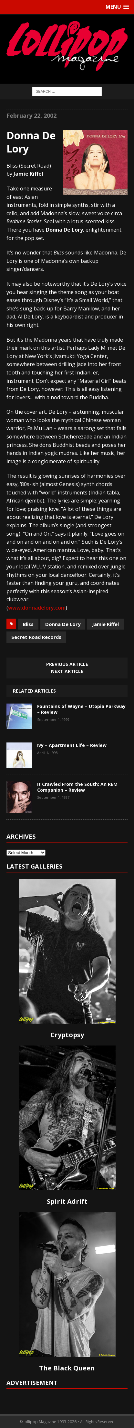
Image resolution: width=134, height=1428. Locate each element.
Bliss (28, 624)
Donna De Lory (62, 624)
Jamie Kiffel (105, 624)
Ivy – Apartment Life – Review (72, 745)
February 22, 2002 (31, 115)
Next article (67, 671)
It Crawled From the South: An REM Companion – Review (77, 787)
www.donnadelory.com (37, 607)
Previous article (67, 664)
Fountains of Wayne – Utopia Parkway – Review (81, 709)
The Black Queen (67, 1368)
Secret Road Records (36, 637)
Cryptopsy (67, 1034)
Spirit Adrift (67, 1201)
